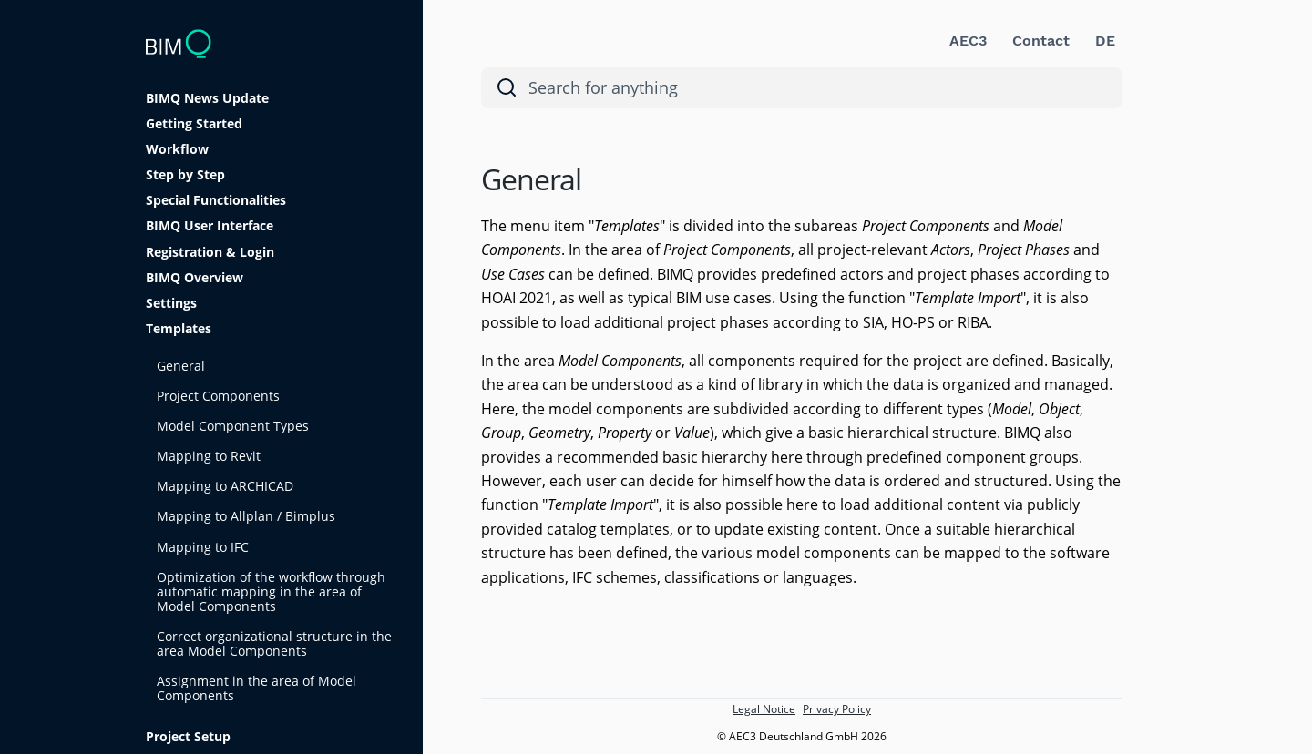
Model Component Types (233, 425)
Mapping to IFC (203, 546)
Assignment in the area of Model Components (256, 688)
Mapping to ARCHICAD (225, 485)
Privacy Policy (837, 709)
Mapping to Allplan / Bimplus (246, 516)
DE (1105, 40)
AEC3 (968, 40)
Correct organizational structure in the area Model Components (274, 643)
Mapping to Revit (209, 455)
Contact (1041, 40)
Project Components (218, 395)
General (181, 365)
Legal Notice (764, 709)
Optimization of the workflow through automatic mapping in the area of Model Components (271, 591)
